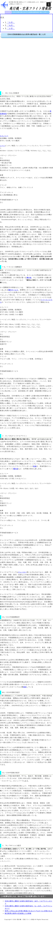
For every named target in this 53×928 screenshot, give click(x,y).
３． (3, 845)
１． (3, 93)
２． (3, 436)
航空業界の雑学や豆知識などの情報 (18, 913)
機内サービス (13, 290)
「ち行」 (11, 25)
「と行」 (11, 28)
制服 (35, 466)
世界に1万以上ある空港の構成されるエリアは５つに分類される (28, 911)
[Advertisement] (26, 64)
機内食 (29, 277)
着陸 (25, 687)
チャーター (22, 572)
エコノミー (4, 136)
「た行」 (11, 22)
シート (2, 146)
